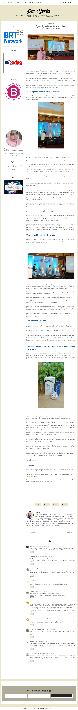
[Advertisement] (13, 116)
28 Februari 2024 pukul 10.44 (48, 628)
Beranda (3, 3)
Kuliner (17, 3)
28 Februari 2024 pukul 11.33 (43, 640)
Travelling (38, 3)
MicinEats (33, 641)
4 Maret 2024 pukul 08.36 (48, 653)
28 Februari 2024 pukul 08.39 (41, 590)
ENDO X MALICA (52, 708)
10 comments (56, 28)
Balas (31, 551)
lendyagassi (33, 556)
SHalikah (32, 601)
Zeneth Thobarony (35, 628)
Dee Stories (35, 708)
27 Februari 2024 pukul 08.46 (44, 545)
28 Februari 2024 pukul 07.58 (45, 580)
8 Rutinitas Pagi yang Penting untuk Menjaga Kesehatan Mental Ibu (52, 297)
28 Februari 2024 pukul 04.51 (45, 556)
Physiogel (29, 459)
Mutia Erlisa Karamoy (36, 568)
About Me (10, 3)
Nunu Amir (33, 618)
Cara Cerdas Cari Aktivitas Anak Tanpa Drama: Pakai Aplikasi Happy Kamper (13, 188)
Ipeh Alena (33, 545)
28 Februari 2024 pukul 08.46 (43, 601)
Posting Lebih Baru (34, 532)
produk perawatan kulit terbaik (40, 481)
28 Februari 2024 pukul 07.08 (50, 568)
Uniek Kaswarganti (35, 653)
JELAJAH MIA (33, 580)
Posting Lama (69, 532)
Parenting (31, 3)
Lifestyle (24, 3)
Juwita (32, 590)
